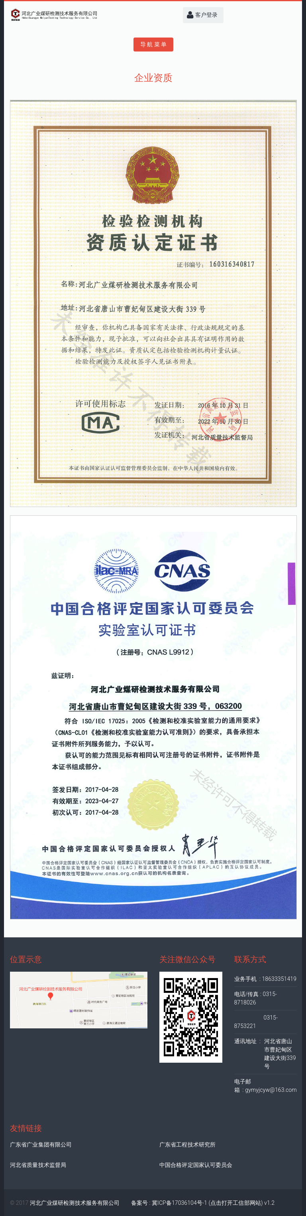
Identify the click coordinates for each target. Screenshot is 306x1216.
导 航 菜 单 (153, 44)
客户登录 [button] (202, 15)
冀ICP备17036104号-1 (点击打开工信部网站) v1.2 (213, 1203)
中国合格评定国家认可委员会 (195, 1165)
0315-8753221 (256, 1021)
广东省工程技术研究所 (187, 1144)
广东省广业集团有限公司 (41, 1144)
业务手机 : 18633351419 (265, 979)
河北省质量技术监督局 (38, 1165)
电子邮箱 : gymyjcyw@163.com (265, 1085)
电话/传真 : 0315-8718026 (255, 998)
